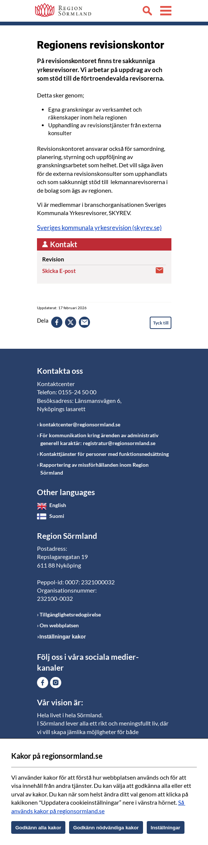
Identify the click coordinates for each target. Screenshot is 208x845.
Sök (147, 11)
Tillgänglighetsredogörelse (70, 614)
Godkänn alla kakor (38, 827)
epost (84, 322)
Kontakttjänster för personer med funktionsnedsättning (104, 454)
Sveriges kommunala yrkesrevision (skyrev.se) (99, 228)
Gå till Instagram (55, 682)
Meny (166, 11)
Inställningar (165, 827)
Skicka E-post (59, 270)
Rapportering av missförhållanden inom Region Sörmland (94, 469)
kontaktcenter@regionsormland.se (80, 424)
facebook (56, 322)
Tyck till (160, 323)
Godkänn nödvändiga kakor (106, 827)
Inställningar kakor (63, 637)
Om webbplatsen (59, 625)
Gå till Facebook (42, 682)
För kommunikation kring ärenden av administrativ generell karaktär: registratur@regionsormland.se (99, 439)
